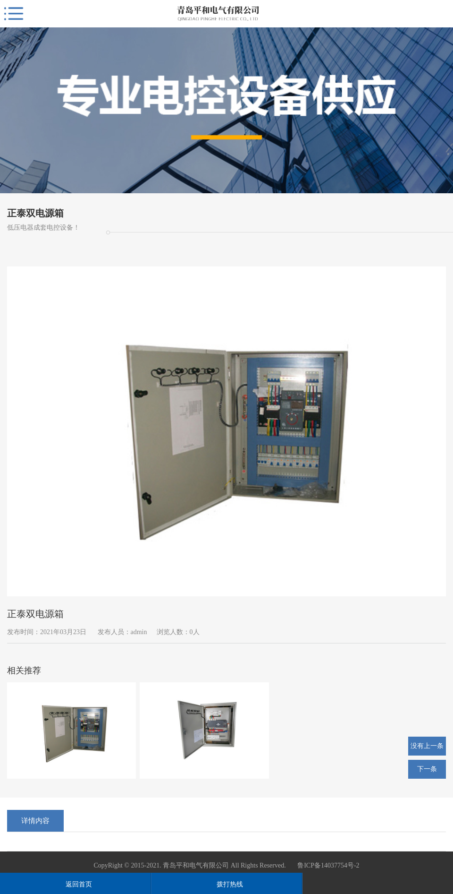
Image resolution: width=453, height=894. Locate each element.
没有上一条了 (427, 749)
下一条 (427, 769)
